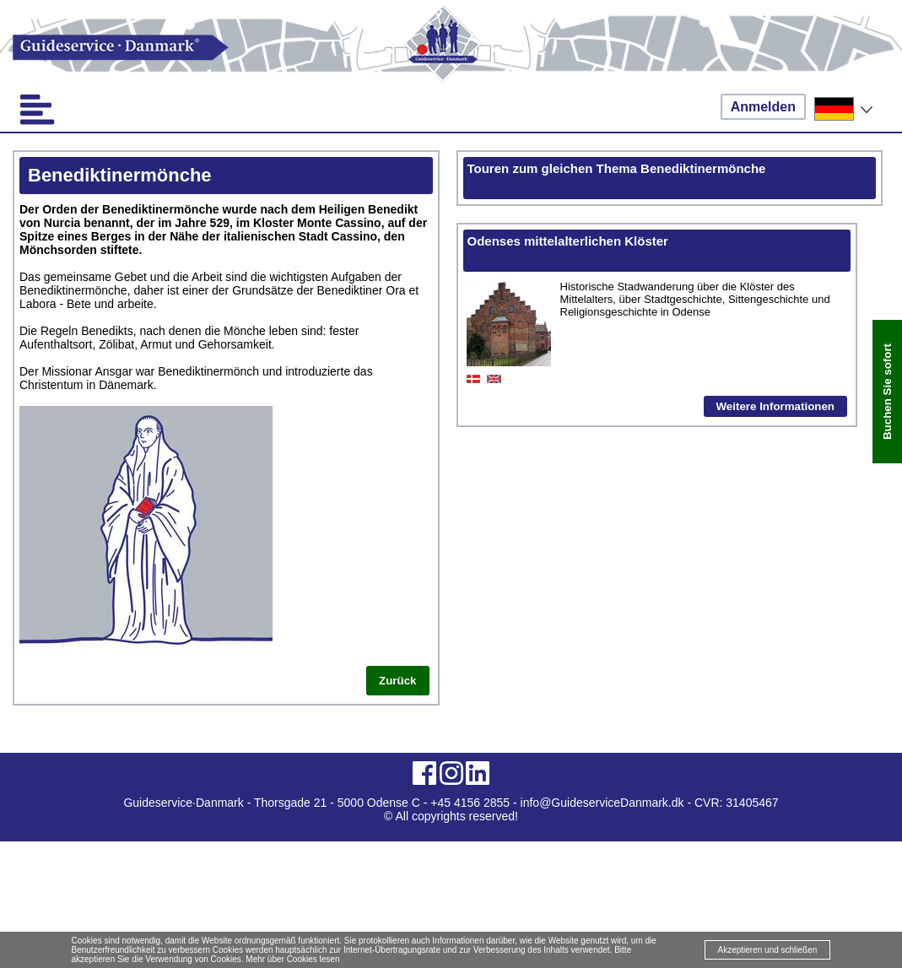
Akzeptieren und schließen (768, 949)
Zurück (397, 680)
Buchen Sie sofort (887, 391)
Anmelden (763, 107)
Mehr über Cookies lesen (292, 959)
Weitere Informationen (775, 406)
